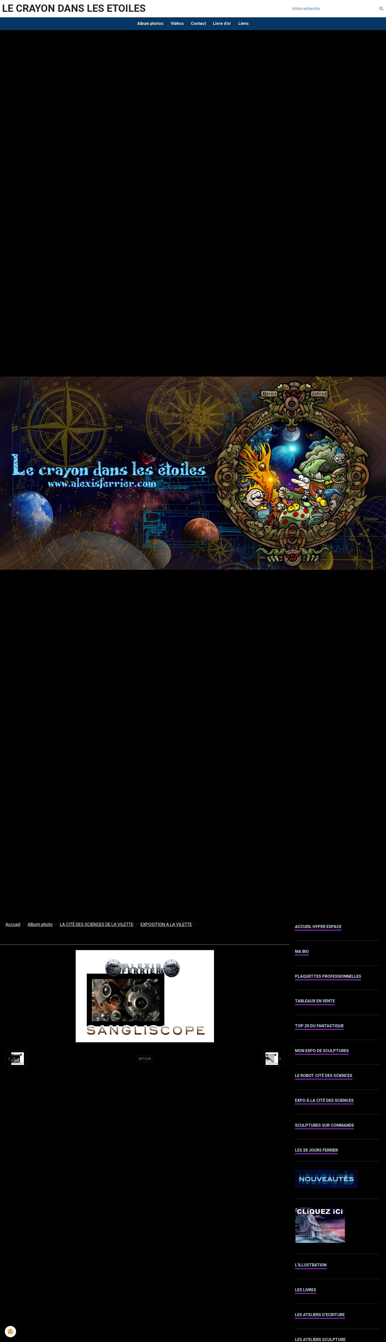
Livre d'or (222, 23)
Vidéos (176, 23)
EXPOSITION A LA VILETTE (166, 924)
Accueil (13, 924)
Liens (244, 23)
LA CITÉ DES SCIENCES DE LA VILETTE (96, 924)
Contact (198, 23)
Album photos (150, 23)
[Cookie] (10, 1331)
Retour (145, 1059)
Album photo (40, 924)
